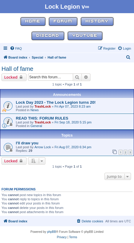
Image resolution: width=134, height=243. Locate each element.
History (97, 21)
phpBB (51, 231)
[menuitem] (16, 48)
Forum (63, 21)
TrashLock (42, 106)
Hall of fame (17, 68)
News (34, 110)
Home (33, 21)
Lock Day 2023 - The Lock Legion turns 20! (56, 102)
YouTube (85, 35)
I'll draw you (27, 143)
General (36, 126)
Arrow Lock (42, 147)
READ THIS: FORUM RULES (42, 118)
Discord (47, 35)
